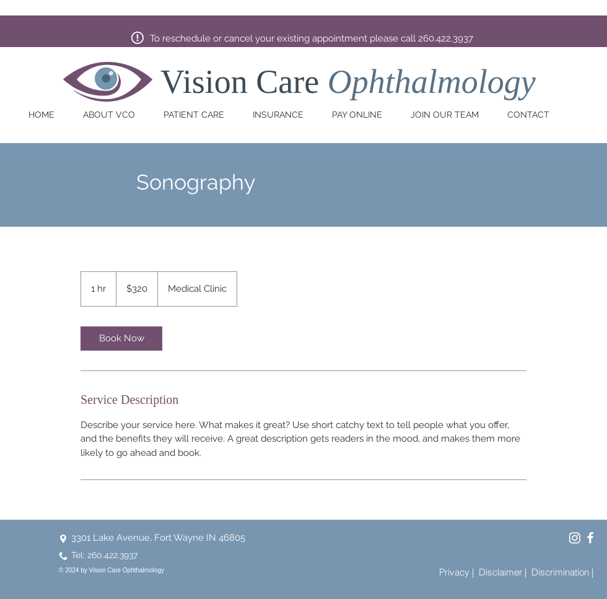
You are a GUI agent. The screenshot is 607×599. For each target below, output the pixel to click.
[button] (114, 114)
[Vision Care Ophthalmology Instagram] (574, 537)
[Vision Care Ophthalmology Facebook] (590, 537)
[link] (121, 338)
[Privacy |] (456, 571)
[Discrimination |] (562, 571)
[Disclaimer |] (502, 571)
